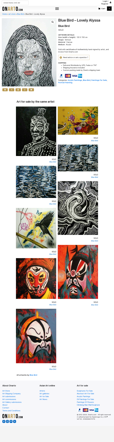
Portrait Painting (65, 83)
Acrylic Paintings (75, 80)
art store (12, 14)
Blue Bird (20, 14)
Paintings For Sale (99, 80)
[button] (53, 22)
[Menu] (57, 9)
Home (4, 14)
